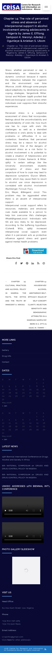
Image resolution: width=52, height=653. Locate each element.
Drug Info (6, 356)
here (9, 640)
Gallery (5, 350)
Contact (5, 362)
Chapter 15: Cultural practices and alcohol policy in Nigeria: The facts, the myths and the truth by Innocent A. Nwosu (15, 293)
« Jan (4, 406)
